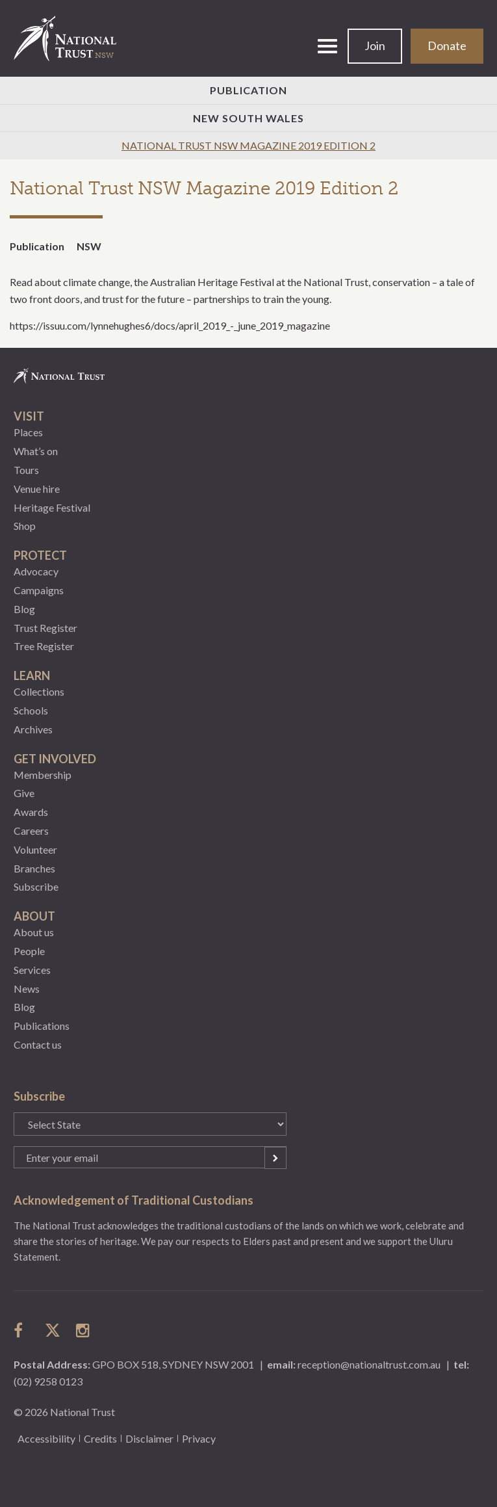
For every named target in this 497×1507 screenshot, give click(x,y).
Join (374, 45)
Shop (25, 525)
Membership (42, 774)
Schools (31, 710)
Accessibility (46, 1438)
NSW (89, 246)
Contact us (38, 1044)
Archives (33, 729)
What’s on (36, 451)
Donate (446, 45)
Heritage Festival (52, 507)
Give (24, 793)
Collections (39, 691)
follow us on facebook (21, 1330)
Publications (42, 1025)
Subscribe (36, 886)
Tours (26, 470)
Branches (34, 868)
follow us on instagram (84, 1330)
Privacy (199, 1438)
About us (34, 932)
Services (32, 969)
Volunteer (35, 849)
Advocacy (36, 571)
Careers (31, 830)
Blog (24, 609)
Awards (31, 812)
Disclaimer (149, 1438)
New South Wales (248, 118)
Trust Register (45, 628)
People (29, 951)
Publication (248, 90)
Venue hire (37, 488)
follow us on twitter (52, 1330)
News (27, 988)
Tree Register (44, 646)
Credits (100, 1438)
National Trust (71, 38)
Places (28, 432)
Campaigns (39, 590)
